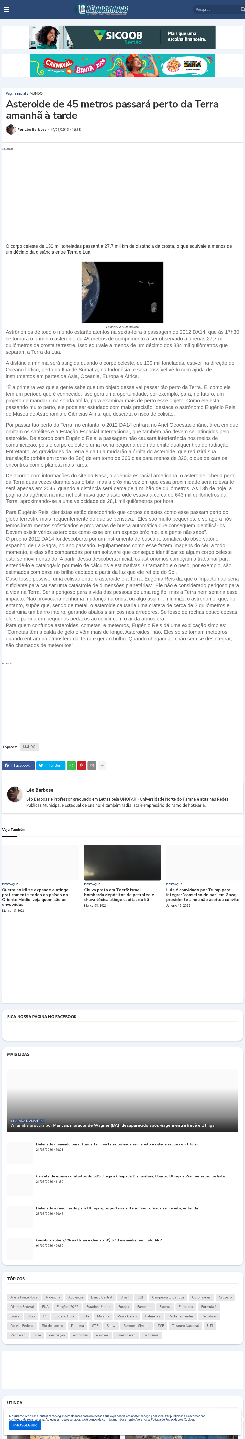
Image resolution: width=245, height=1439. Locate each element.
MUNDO (36, 93)
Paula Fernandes (181, 1316)
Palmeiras (152, 1316)
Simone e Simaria (136, 1326)
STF (95, 1326)
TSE (161, 1326)
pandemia (151, 1335)
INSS (31, 1316)
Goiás (14, 1316)
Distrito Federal (22, 1307)
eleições (102, 1335)
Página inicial (16, 93)
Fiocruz (165, 1307)
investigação (126, 1335)
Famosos (144, 1307)
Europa (123, 1307)
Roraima (77, 1326)
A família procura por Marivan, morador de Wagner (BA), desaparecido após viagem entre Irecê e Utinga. (113, 1125)
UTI (210, 1326)
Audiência (75, 1297)
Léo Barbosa (39, 789)
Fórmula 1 (209, 1307)
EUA (45, 1307)
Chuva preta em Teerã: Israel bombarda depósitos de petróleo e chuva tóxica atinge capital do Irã (119, 895)
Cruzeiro (225, 1297)
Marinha (103, 1316)
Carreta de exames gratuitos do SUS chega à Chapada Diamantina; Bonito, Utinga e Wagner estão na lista (130, 1176)
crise (37, 1335)
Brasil (124, 1297)
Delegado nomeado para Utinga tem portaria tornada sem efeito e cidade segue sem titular (117, 1144)
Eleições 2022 (67, 1307)
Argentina (53, 1297)
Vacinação (18, 1335)
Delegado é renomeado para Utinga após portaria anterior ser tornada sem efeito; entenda (117, 1208)
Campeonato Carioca (168, 1297)
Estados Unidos (98, 1307)
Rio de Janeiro (52, 1326)
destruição (57, 1335)
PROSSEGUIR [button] (25, 1425)
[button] (6, 9)
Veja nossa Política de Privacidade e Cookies (165, 1419)
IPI (45, 1316)
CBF (141, 1297)
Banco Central (101, 1297)
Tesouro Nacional (185, 1326)
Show (111, 1326)
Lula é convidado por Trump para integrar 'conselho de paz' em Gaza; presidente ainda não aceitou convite (202, 895)
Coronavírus (201, 1297)
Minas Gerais (127, 1316)
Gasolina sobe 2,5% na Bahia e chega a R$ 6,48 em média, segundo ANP (99, 1240)
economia (80, 1335)
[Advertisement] (117, 188)
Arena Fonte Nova (23, 1297)
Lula (86, 1316)
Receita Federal (22, 1326)
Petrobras (209, 1316)
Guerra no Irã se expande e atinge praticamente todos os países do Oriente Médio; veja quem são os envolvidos (35, 897)
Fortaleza (186, 1307)
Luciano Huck (64, 1316)
